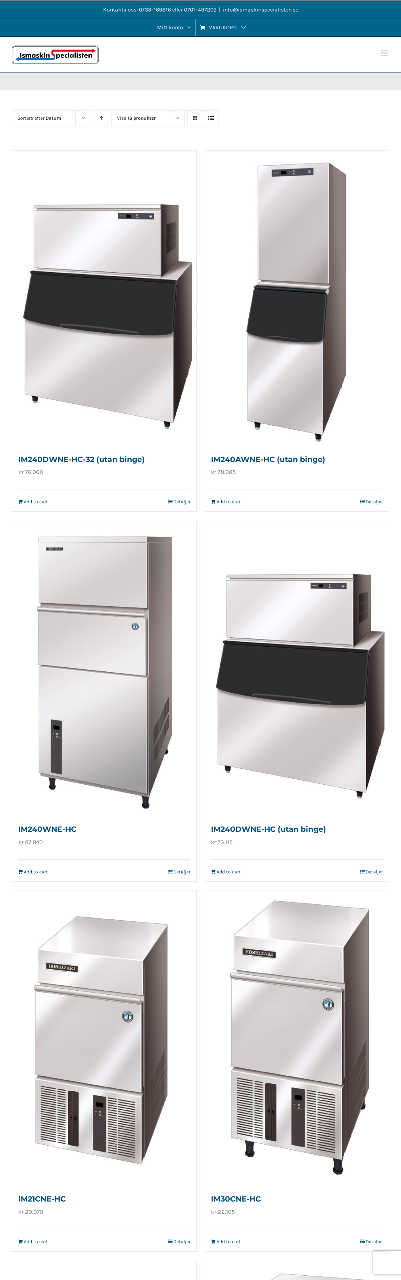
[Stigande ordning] (101, 118)
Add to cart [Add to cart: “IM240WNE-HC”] (36, 872)
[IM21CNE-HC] (104, 1037)
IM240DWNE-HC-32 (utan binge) (81, 459)
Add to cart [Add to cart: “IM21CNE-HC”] (36, 1241)
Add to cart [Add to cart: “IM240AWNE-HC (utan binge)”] (229, 501)
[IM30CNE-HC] (297, 1037)
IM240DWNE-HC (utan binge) (268, 829)
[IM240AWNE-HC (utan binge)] (297, 298)
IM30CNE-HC (236, 1199)
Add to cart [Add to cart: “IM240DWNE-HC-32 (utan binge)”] (36, 501)
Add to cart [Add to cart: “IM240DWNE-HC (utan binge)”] (229, 872)
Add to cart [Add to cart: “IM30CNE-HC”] (229, 1241)
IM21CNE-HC (42, 1199)
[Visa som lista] (211, 118)
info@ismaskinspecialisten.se (260, 9)
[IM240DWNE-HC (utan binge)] (297, 667)
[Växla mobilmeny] (385, 53)
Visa (136, 118)
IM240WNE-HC (47, 829)
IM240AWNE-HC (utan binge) (268, 459)
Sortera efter (39, 118)
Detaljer (181, 501)
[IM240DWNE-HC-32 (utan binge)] (104, 298)
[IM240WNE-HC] (104, 667)
